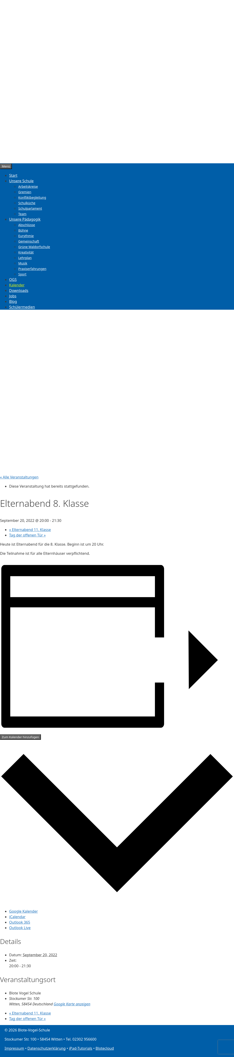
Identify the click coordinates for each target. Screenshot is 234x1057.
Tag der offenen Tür (27, 535)
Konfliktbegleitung (32, 197)
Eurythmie (26, 236)
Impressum (14, 1048)
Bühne (23, 230)
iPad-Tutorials (80, 1048)
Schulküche (26, 203)
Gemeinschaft (28, 241)
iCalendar (17, 916)
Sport (22, 274)
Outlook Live (20, 927)
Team (22, 214)
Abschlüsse (26, 225)
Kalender (16, 285)
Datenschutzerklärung (46, 1048)
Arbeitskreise (28, 186)
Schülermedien (22, 306)
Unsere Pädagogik (24, 219)
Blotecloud (105, 1048)
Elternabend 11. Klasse (30, 529)
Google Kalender (23, 911)
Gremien (24, 192)
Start (13, 175)
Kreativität (26, 252)
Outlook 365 (19, 922)
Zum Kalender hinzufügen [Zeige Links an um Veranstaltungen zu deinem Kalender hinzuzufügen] (20, 737)
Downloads (18, 290)
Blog (13, 301)
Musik (22, 263)
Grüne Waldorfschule (34, 247)
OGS (13, 279)
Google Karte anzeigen (72, 1004)
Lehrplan (25, 258)
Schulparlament (30, 208)
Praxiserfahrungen (32, 269)
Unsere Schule (21, 180)
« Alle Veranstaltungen (19, 477)
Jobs (12, 296)
